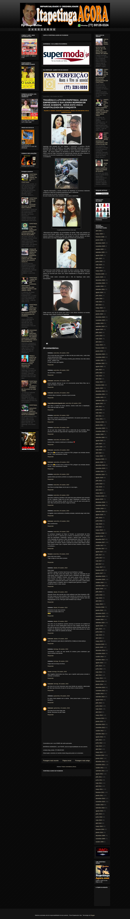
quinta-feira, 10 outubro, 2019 (62, 708)
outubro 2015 (100, 619)
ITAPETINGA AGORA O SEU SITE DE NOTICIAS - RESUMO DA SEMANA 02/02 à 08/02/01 (29, 202)
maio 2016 (99, 598)
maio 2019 (99, 487)
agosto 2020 (99, 440)
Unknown (50, 380)
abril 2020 (99, 453)
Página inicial (67, 760)
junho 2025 (99, 261)
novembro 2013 (100, 690)
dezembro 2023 (100, 317)
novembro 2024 (100, 283)
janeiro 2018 (99, 536)
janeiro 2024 (99, 314)
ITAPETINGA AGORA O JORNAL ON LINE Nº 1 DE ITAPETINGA (29, 178)
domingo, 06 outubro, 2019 (60, 649)
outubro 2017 (100, 545)
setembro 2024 (100, 289)
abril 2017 (99, 564)
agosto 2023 (99, 329)
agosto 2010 (99, 811)
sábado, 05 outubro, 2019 (60, 568)
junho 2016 (99, 595)
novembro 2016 (100, 579)
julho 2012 (99, 740)
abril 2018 (99, 527)
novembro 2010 (100, 801)
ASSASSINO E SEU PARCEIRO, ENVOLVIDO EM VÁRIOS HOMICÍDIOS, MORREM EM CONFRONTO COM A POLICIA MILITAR (29, 336)
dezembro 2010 (100, 798)
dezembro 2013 (100, 687)
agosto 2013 (99, 700)
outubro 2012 (100, 730)
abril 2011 (99, 786)
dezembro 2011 (100, 761)
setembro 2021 (100, 400)
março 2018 (99, 530)
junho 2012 (99, 743)
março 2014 (99, 678)
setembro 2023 (100, 326)
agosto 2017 (99, 551)
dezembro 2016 (100, 576)
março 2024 (99, 308)
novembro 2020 (100, 431)
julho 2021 (99, 406)
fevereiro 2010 (100, 829)
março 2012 (99, 752)
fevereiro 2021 (100, 422)
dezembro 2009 (100, 835)
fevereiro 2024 (100, 311)
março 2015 (99, 641)
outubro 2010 (100, 804)
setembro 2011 (100, 770)
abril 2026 (99, 230)
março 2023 (99, 345)
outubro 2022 (100, 360)
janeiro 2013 (99, 721)
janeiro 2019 (99, 499)
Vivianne (50, 554)
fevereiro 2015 (100, 644)
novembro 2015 (100, 616)
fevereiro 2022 (100, 385)
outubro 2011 (100, 767)
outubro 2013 (100, 693)
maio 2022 (99, 375)
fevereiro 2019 (100, 496)
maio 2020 (99, 450)
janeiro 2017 (99, 573)
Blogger (92, 915)
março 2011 (99, 789)
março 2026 (99, 234)
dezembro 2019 (100, 465)
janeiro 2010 (99, 832)
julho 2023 (99, 332)
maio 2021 (99, 413)
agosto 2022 (99, 366)
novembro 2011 (100, 764)
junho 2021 (99, 409)
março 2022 (99, 382)
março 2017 (99, 567)
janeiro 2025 (99, 277)
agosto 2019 (99, 477)
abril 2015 (99, 638)
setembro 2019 (100, 474)
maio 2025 (99, 264)
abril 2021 (99, 416)
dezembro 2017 (100, 539)
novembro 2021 (100, 394)
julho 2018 (99, 517)
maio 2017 (99, 561)
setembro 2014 (100, 659)
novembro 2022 (100, 357)
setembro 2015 (100, 622)
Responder (51, 364)
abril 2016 (99, 601)
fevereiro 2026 (100, 237)
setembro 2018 (100, 511)
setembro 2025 (100, 252)
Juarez (49, 671)
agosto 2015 (99, 625)
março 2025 (99, 271)
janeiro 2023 (99, 351)
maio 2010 (99, 820)
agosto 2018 (99, 514)
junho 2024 (99, 298)
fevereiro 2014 (100, 681)
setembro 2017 (100, 548)
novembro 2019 (100, 468)
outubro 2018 (100, 508)
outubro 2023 (100, 323)
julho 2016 (99, 591)
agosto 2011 (99, 774)
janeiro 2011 (99, 795)
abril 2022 (99, 379)
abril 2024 (99, 305)
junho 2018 (99, 521)
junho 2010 (99, 817)
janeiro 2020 (99, 462)
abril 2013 (99, 712)
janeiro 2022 (99, 388)
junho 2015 (99, 632)
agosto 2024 (99, 292)
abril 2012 (99, 749)
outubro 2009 (100, 842)
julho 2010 (99, 814)
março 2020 (99, 456)
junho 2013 (99, 706)
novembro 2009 (100, 838)
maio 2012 (99, 746)
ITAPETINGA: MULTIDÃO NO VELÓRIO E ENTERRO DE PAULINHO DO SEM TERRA (29, 386)
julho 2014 (99, 666)
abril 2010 (99, 823)
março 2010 (99, 826)
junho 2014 (99, 669)
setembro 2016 (100, 585)
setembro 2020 (100, 437)
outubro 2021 (100, 397)
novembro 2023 (100, 320)
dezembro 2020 (100, 428)
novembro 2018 (100, 505)
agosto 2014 (99, 662)
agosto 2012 (99, 737)
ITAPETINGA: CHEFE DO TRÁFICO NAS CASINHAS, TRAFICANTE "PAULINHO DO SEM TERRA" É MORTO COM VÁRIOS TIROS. (29, 284)
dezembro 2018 (100, 502)
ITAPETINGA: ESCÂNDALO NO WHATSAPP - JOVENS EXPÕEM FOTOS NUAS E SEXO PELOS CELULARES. (29, 229)
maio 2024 (99, 301)
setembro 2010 (100, 808)
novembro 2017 (100, 542)
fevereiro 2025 (100, 274)
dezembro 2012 (100, 724)
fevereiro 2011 (100, 792)
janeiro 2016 (99, 610)
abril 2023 (99, 342)
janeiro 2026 (99, 240)
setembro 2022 (100, 363)
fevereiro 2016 (100, 607)
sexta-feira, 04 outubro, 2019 (61, 353)
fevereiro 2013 (100, 718)
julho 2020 (99, 443)
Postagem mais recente (51, 760)
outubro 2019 (100, 471)
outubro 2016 (100, 582)
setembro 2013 (100, 696)
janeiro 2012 (99, 758)
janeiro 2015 (99, 647)
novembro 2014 (100, 653)
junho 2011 (99, 780)
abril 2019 (99, 490)
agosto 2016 (99, 588)
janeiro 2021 (99, 425)
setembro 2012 (100, 733)
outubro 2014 (100, 656)
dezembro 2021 (100, 391)
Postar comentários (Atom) (69, 766)
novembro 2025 (100, 246)
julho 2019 (99, 480)
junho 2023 (99, 335)
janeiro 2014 (99, 684)
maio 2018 (99, 524)
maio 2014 (99, 672)
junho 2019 (99, 483)
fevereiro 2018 (100, 533)
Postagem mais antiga (82, 760)
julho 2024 (99, 295)
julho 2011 (99, 777)
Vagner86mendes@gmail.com (56, 403)
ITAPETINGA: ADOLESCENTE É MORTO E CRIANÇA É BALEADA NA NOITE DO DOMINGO (29, 409)
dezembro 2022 (100, 354)
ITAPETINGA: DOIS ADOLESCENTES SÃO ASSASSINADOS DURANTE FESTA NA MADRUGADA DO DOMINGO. (29, 310)
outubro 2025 (100, 249)
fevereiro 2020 (100, 459)
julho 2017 (99, 555)
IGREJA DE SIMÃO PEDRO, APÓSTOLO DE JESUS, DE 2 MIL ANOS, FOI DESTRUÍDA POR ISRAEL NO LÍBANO (102, 46)
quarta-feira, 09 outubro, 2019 (61, 696)
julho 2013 (99, 703)
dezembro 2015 (100, 613)
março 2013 (99, 715)
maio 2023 (99, 338)
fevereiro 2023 (100, 348)
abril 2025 (99, 267)
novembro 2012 (100, 727)
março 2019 (99, 493)
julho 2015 (99, 629)
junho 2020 (99, 447)
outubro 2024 (100, 286)
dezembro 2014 (100, 650)
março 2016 (99, 604)
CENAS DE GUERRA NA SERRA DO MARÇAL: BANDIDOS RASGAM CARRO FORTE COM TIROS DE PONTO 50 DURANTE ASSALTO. (29, 255)
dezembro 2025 (100, 243)
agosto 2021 (99, 403)
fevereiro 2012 (100, 755)
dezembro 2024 (100, 280)
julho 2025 (99, 258)
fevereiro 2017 (100, 570)
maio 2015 (99, 635)
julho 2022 (99, 369)
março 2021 (99, 419)
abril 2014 (99, 675)
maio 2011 (99, 783)
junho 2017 (99, 558)
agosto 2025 (99, 255)
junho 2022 (99, 372)
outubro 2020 (100, 434)
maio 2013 (99, 709)
